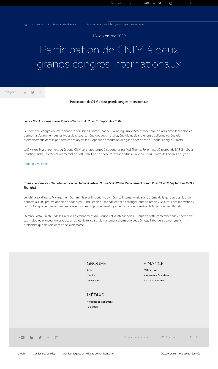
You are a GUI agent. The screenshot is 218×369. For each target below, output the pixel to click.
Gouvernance (94, 280)
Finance (179, 14)
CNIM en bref (150, 270)
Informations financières (156, 275)
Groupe (145, 14)
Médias (162, 14)
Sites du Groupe (119, 3)
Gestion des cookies (44, 353)
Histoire (91, 275)
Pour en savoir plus (36, 164)
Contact (171, 337)
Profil (89, 270)
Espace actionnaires (154, 280)
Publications (93, 307)
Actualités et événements (65, 24)
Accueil (26, 24)
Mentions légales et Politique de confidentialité (88, 353)
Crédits (22, 353)
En (191, 3)
